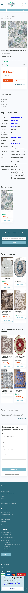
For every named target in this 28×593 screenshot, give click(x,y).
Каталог (7, 14)
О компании (4, 489)
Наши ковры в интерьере (7, 493)
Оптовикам (3, 521)
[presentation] (13, 463)
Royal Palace (12, 16)
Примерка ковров (5, 512)
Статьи (2, 501)
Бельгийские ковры (16, 14)
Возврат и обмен (5, 519)
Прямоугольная (15, 143)
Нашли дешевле (19, 84)
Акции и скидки (5, 491)
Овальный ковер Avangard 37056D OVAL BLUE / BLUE (20, 280)
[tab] (14, 95)
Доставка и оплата (6, 517)
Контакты (3, 498)
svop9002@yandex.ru (8, 537)
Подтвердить (12, 588)
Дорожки (16, 10)
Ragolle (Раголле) (4, 16)
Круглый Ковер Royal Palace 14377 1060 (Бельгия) (20, 358)
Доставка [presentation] (4, 99)
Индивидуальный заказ (7, 514)
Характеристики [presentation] (6, 94)
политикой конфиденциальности (12, 474)
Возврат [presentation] (3, 106)
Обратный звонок (5, 554)
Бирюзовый (14, 137)
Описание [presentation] (4, 97)
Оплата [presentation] (3, 101)
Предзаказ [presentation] (4, 104)
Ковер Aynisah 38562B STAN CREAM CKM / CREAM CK (7, 358)
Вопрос (4, 452)
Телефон (4, 440)
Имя (3, 433)
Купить (9, 80)
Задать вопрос (14, 469)
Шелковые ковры (18, 415)
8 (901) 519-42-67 (7, 532)
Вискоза (13, 126)
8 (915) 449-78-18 (7, 534)
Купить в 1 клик (20, 80)
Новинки (10, 10)
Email (3, 446)
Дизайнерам (4, 524)
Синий (19, 137)
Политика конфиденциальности (9, 503)
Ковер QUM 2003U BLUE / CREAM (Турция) (19, 392)
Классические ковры (6, 415)
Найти (14, 242)
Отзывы (3, 496)
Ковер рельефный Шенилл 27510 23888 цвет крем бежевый (19, 313)
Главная (2, 14)
